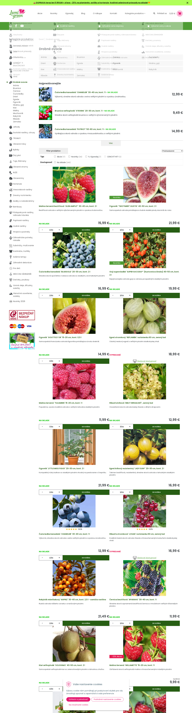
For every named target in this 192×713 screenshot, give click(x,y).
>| (179, 626)
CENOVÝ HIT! (114, 156)
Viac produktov (111, 615)
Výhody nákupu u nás (91, 665)
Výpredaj (69, 13)
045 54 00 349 (19, 678)
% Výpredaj (94, 156)
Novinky (53, 13)
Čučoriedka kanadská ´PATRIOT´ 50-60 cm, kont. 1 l (79, 129)
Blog (53, 681)
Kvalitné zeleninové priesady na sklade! (129, 2)
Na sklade (64, 162)
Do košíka (73, 233)
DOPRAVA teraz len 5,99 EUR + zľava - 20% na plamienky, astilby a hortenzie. (72, 2)
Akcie (39, 13)
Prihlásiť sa (162, 13)
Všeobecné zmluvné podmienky (90, 677)
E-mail (126, 674)
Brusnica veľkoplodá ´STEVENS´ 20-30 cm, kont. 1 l (79, 110)
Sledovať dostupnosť (159, 306)
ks (53, 233)
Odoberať (133, 710)
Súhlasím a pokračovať (78, 699)
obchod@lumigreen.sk (22, 681)
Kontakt (55, 686)
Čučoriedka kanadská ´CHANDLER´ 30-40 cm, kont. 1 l (80, 92)
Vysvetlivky (86, 670)
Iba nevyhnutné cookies (78, 705)
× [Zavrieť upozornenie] (187, 3)
